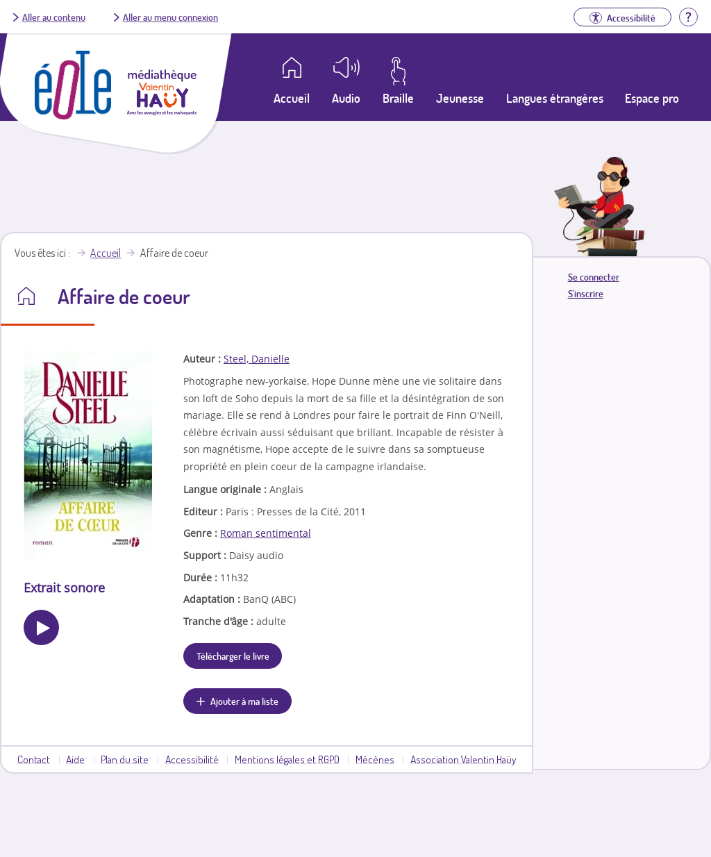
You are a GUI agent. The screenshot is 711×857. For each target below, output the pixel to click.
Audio (346, 98)
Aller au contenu (53, 16)
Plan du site (125, 759)
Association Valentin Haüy (463, 759)
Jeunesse (460, 98)
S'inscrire (585, 293)
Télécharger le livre (232, 655)
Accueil (105, 253)
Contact (33, 759)
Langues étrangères (554, 98)
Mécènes (375, 759)
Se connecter (593, 277)
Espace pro (652, 98)
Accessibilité (192, 759)
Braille (398, 98)
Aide (75, 759)
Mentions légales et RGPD (287, 759)
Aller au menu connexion (170, 16)
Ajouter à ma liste (244, 700)
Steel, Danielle (257, 358)
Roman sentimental (265, 533)
